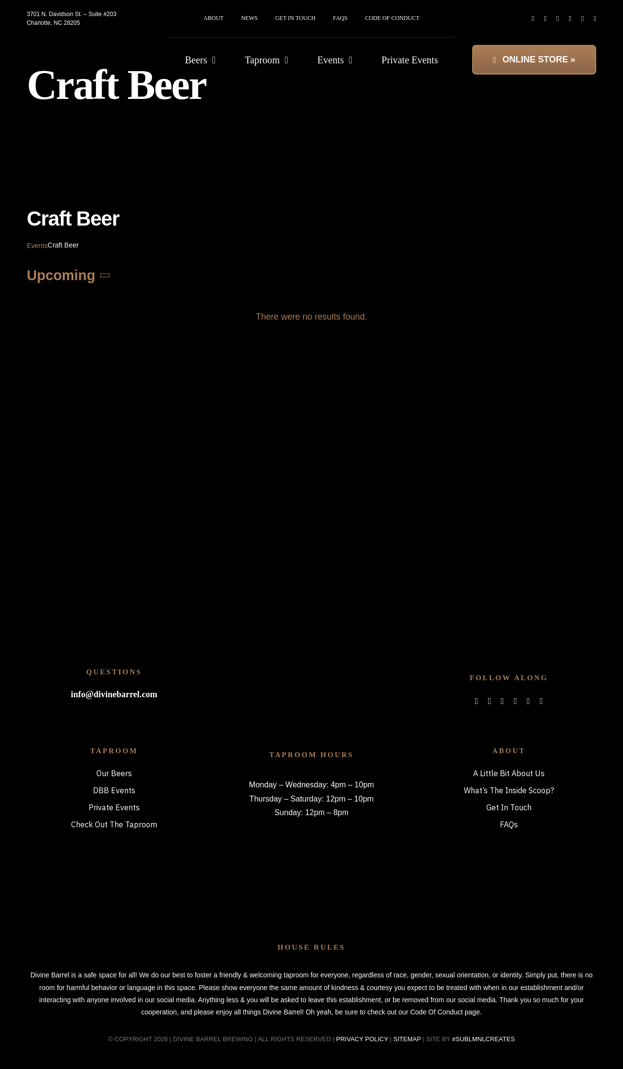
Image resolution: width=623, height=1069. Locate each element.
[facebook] (532, 18)
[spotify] (570, 18)
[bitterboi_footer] (311, 661)
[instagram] (557, 18)
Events (37, 245)
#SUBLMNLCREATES (483, 1039)
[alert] (311, 316)
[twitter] (545, 18)
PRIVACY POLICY (362, 1039)
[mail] (582, 18)
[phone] (595, 18)
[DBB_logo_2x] (80, 46)
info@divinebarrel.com (114, 694)
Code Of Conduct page (445, 1012)
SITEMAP (407, 1039)
